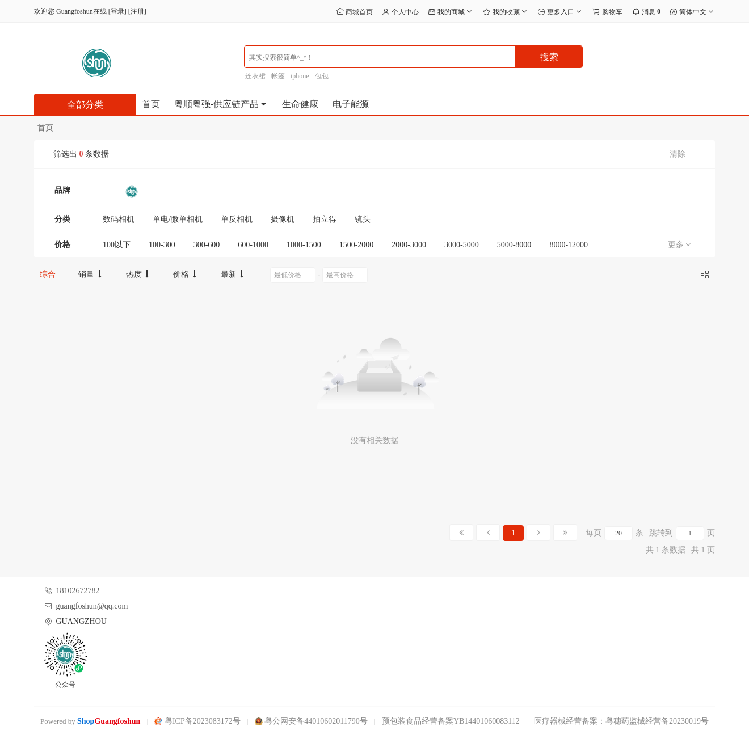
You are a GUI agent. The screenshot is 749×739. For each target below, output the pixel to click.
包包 (322, 76)
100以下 (117, 244)
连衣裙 (255, 76)
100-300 (162, 244)
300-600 (206, 244)
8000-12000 (568, 244)
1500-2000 (356, 244)
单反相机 (237, 219)
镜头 (363, 219)
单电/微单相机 (178, 219)
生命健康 (300, 104)
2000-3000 (409, 244)
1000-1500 (304, 244)
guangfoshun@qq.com (92, 606)
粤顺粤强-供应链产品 (221, 104)
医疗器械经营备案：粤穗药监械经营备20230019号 (621, 721)
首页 (151, 104)
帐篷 (278, 76)
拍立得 (324, 219)
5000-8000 (514, 244)
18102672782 (78, 590)
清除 (677, 154)
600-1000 (253, 244)
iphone (300, 76)
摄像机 (282, 219)
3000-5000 (461, 244)
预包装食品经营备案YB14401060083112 (451, 721)
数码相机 (118, 219)
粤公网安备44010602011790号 (311, 721)
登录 (117, 11)
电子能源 (351, 104)
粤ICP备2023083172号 (197, 721)
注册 (137, 11)
